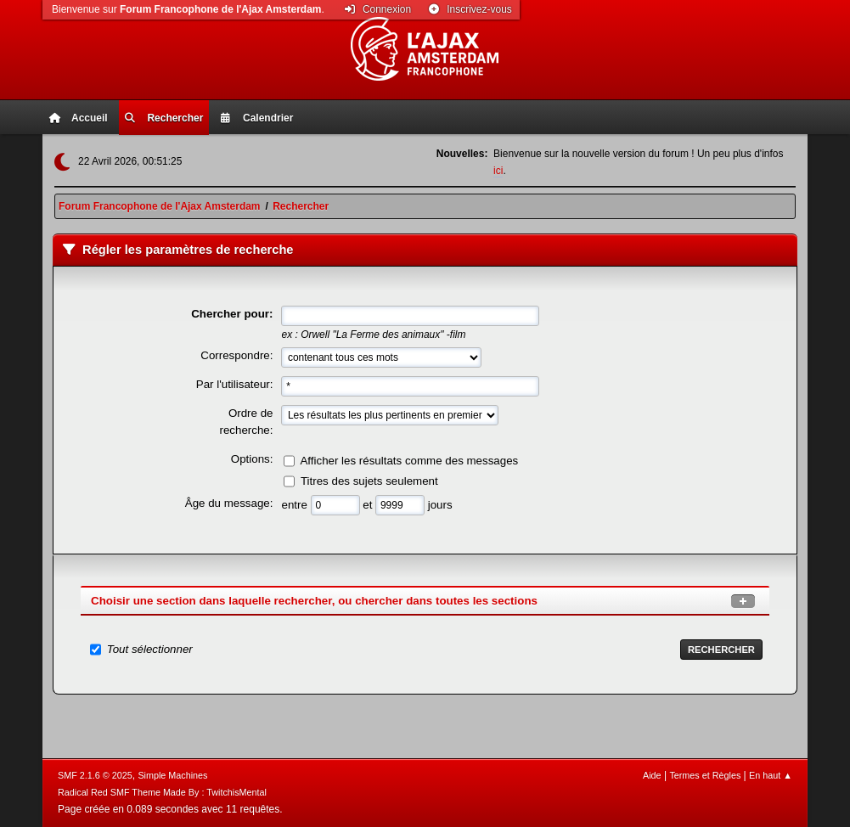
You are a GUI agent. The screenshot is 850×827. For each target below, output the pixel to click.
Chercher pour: (232, 313)
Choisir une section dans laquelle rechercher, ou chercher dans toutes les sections (314, 600)
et (369, 504)
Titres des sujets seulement (369, 481)
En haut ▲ (770, 775)
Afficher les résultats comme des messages (409, 460)
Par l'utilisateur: (234, 384)
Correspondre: (236, 355)
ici (498, 171)
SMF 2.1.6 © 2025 (95, 775)
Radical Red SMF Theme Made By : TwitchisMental (162, 792)
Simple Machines (172, 775)
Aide (652, 775)
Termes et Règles (704, 775)
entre (295, 504)
